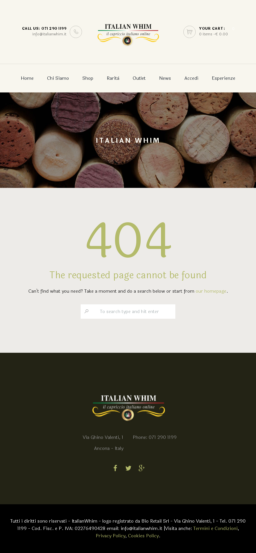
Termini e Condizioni (215, 528)
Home (27, 78)
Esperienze (223, 78)
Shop (87, 78)
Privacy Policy (110, 535)
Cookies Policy (143, 535)
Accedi (191, 78)
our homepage (211, 291)
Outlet (139, 78)
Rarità (113, 78)
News (165, 78)
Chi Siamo (58, 78)
